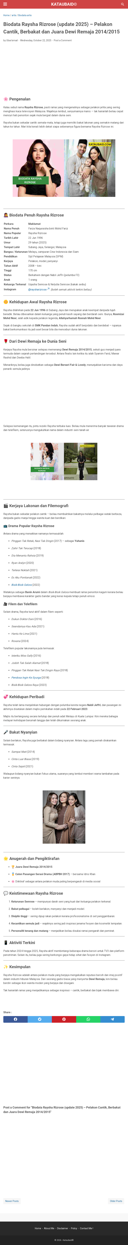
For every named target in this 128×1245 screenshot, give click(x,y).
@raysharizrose (39, 289)
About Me (49, 1228)
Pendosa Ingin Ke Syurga (26, 677)
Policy (74, 1228)
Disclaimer (62, 1228)
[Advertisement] (64, 69)
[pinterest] (64, 1019)
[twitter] (40, 1019)
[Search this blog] (123, 4)
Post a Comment (63, 40)
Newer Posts (12, 1201)
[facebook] (15, 1019)
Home (38, 1228)
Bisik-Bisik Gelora (21, 584)
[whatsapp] (88, 1019)
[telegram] (112, 1019)
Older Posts (116, 1201)
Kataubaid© (64, 4)
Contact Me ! (86, 1228)
